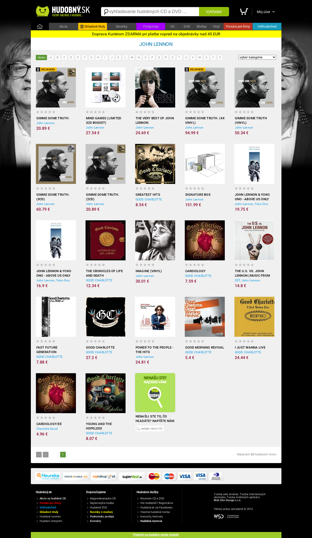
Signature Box (198, 194)
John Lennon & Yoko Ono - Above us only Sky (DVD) (53, 273)
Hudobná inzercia (151, 521)
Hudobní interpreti (51, 521)
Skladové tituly (92, 27)
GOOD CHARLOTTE (149, 199)
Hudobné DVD (98, 507)
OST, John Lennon (247, 280)
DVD (187, 26)
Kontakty (95, 521)
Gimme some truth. (53, 118)
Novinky (121, 26)
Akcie (63, 26)
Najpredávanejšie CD (103, 498)
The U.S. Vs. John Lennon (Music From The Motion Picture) (252, 273)
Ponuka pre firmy (238, 26)
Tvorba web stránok (226, 494)
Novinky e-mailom (101, 512)
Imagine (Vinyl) (149, 271)
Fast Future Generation (47, 350)
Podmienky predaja (102, 516)
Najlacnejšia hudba (102, 503)
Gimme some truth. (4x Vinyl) (205, 120)
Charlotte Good (47, 429)
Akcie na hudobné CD (53, 498)
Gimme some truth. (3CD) (53, 197)
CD (172, 26)
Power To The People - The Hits (154, 350)
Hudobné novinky (50, 516)
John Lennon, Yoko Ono (251, 204)
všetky (41, 57)
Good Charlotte (100, 347)
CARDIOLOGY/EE (49, 424)
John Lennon (45, 123)
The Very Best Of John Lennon (155, 120)
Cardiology (195, 271)
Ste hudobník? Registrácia (156, 503)
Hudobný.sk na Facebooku (156, 507)
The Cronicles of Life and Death (104, 273)
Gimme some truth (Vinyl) (251, 120)
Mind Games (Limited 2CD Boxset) (103, 120)
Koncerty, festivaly (151, 516)
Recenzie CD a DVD (152, 498)
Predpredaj (150, 26)
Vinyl (216, 26)
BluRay (201, 26)
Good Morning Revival (204, 347)
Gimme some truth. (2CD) (102, 197)
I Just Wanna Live (250, 347)
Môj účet (263, 12)
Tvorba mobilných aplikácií (243, 497)
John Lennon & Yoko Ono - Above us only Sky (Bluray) (252, 197)
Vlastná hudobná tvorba (155, 512)
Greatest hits (148, 194)
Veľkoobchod (267, 26)
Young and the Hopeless (99, 426)
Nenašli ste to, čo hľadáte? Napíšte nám (155, 418)
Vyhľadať (214, 12)
